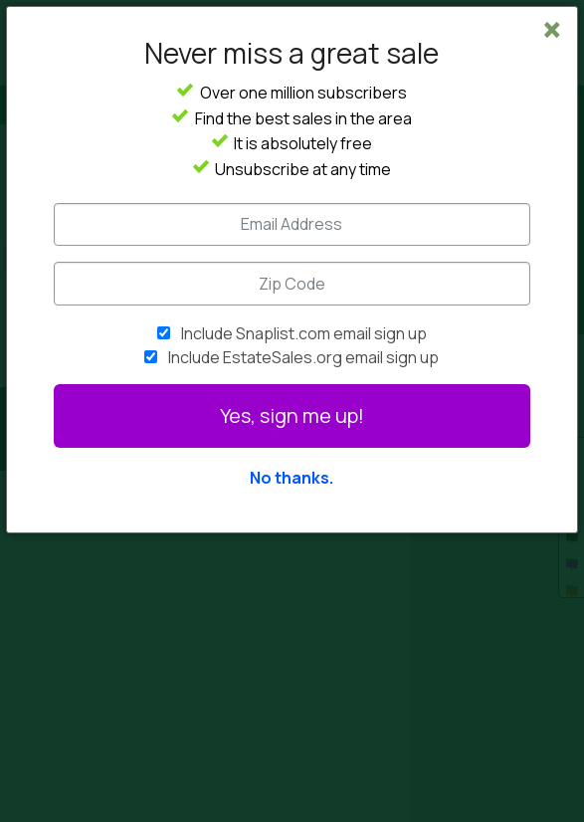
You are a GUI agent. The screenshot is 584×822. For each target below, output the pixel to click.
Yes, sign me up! (292, 415)
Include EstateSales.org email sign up (303, 357)
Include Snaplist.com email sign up (304, 333)
